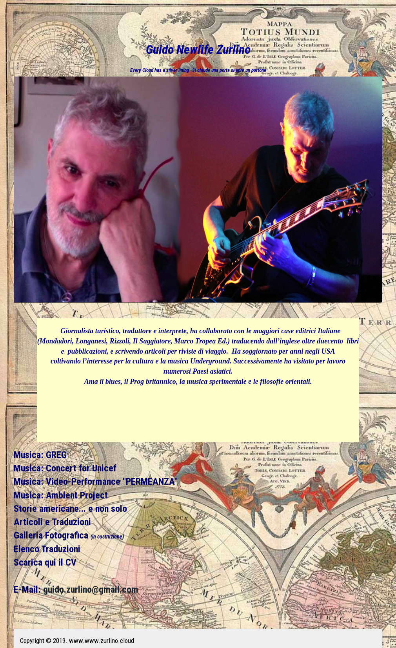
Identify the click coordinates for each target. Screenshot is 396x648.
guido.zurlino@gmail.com (90, 589)
